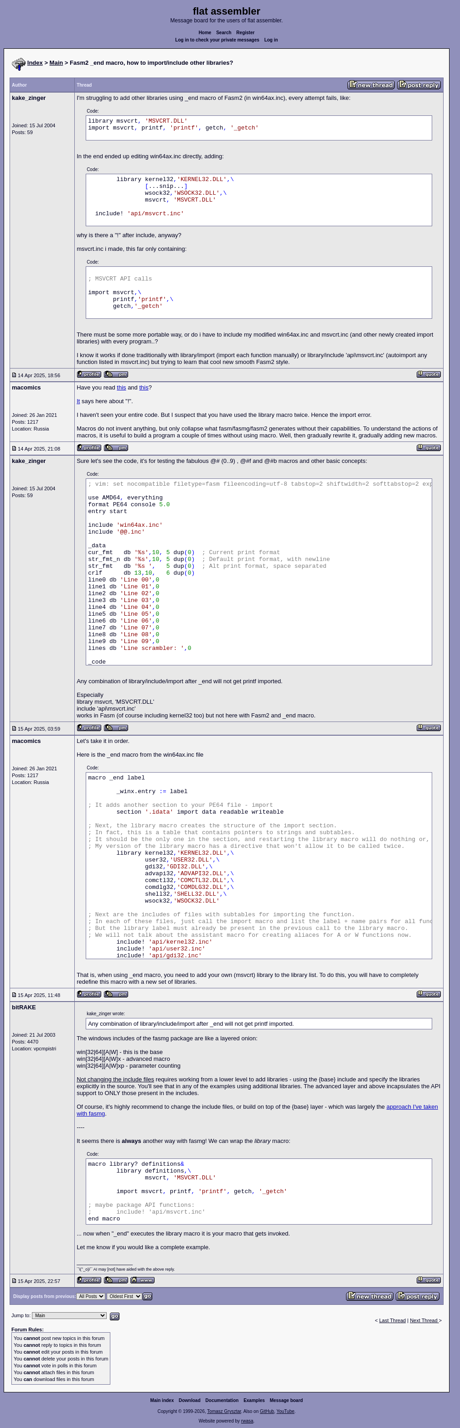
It (78, 401)
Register (245, 32)
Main (56, 62)
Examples (254, 1400)
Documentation (222, 1400)
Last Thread (392, 1320)
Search (223, 32)
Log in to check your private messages (217, 39)
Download (190, 1400)
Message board (286, 1400)
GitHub (267, 1411)
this (121, 387)
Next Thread (424, 1320)
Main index (162, 1400)
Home (205, 32)
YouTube (285, 1411)
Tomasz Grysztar (224, 1411)
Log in (271, 39)
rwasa (247, 1420)
